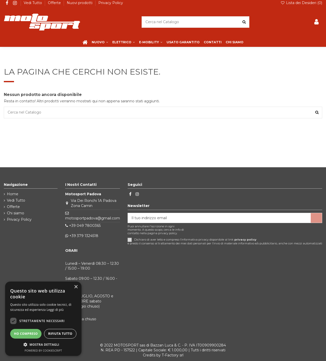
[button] (43, 344)
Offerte (55, 3)
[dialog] (43, 319)
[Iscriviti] (316, 218)
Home (12, 194)
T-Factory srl (172, 355)
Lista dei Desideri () (301, 3)
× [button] (76, 287)
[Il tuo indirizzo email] (219, 218)
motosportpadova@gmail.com (92, 218)
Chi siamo (15, 213)
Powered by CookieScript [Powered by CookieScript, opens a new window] (43, 350)
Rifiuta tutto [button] (60, 333)
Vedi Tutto (33, 3)
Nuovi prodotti (80, 3)
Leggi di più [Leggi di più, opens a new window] (55, 310)
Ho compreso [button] (26, 333)
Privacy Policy (110, 3)
